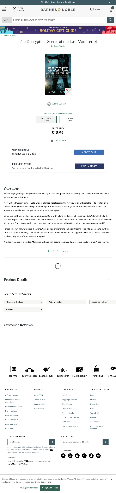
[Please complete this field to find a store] (82, 442)
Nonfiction (94, 404)
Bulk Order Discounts (13, 406)
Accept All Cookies (50, 488)
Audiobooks (95, 422)
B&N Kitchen (39, 408)
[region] (58, 484)
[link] (109, 2)
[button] (91, 9)
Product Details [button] (16, 279)
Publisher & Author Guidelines (12, 401)
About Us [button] (38, 389)
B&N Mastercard (11, 420)
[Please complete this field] (28, 442)
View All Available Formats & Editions (58, 113)
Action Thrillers (55, 302)
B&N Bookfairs (11, 424)
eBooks (93, 417)
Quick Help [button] (67, 389)
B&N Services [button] (12, 389)
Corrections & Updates (70, 417)
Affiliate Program (11, 395)
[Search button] (110, 20)
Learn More (11, 464)
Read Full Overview (57, 251)
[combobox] (59, 20)
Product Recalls (68, 413)
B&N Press (9, 429)
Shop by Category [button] (99, 389)
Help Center (66, 395)
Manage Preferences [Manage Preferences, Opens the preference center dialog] (29, 488)
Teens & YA (94, 413)
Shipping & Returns (69, 400)
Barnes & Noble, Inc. (41, 404)
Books (92, 395)
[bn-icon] (58, 10)
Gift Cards (66, 422)
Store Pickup (67, 404)
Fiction (93, 400)
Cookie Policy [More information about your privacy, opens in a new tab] (46, 482)
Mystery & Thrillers (14, 302)
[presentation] (58, 266)
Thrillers (9, 310)
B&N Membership (12, 415)
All (7, 20)
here (51, 450)
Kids (92, 408)
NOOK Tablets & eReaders (96, 427)
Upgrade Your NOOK (70, 426)
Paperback (58, 128)
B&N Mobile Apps (12, 411)
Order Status (67, 408)
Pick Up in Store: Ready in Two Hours (58, 2)
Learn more (61, 141)
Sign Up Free (23, 464)
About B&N (38, 395)
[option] (58, 74)
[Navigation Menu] (3, 9)
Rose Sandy (59, 46)
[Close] (111, 479)
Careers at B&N (39, 400)
